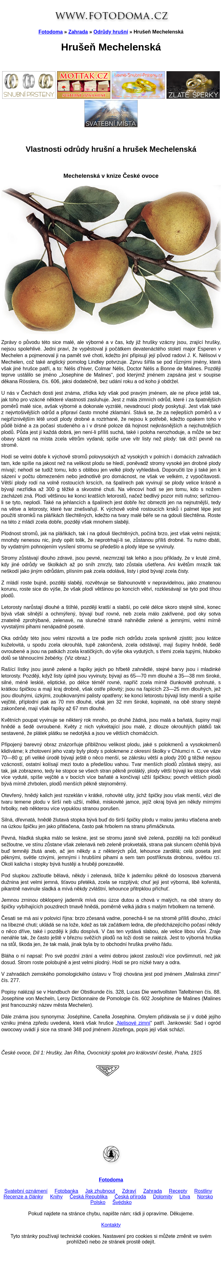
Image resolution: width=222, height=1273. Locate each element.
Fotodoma (51, 31)
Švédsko (121, 1202)
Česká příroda (130, 1196)
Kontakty (111, 1225)
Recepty (178, 1191)
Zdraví (129, 1191)
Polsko (97, 1202)
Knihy (56, 1196)
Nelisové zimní (134, 1023)
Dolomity (162, 1196)
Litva (184, 1196)
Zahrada (78, 31)
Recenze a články (23, 1196)
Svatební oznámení (26, 1191)
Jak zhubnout (100, 1191)
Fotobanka (66, 1191)
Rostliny (203, 1191)
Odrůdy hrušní (110, 31)
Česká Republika (89, 1196)
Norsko (205, 1196)
